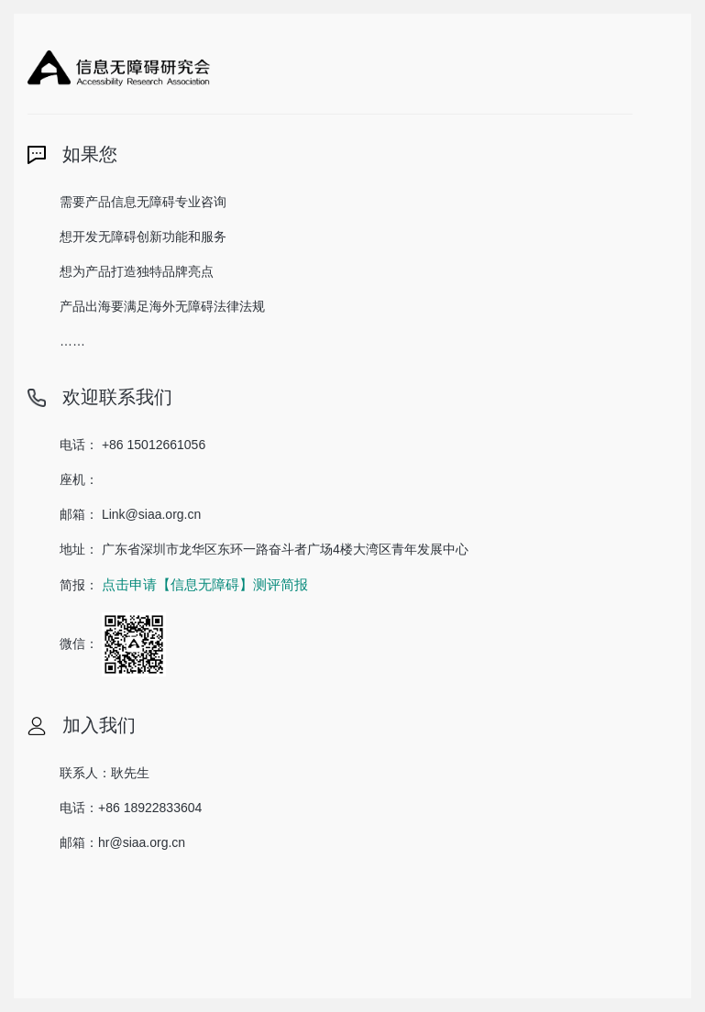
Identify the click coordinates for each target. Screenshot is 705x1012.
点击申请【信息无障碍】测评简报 (205, 584)
